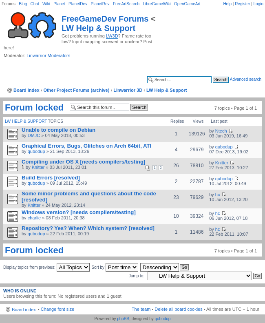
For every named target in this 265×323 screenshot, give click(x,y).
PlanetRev (100, 4)
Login (258, 4)
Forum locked (34, 107)
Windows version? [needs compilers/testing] (79, 212)
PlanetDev (77, 4)
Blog (23, 4)
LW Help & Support (98, 28)
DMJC (34, 135)
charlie (34, 217)
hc (217, 194)
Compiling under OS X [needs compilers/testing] (83, 162)
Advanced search (245, 79)
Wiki (46, 4)
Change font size (58, 309)
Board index (26, 90)
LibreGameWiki (156, 4)
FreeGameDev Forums (105, 18)
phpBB (123, 318)
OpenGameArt (187, 4)
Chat (35, 4)
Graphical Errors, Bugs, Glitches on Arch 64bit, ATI (86, 146)
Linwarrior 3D (127, 90)
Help (227, 4)
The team (141, 309)
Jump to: (136, 276)
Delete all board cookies (178, 309)
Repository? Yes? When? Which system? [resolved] (88, 228)
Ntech (221, 130)
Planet (59, 4)
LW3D (112, 35)
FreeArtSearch (126, 4)
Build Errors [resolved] (51, 178)
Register (242, 4)
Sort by (114, 267)
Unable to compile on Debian (58, 130)
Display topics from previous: (46, 267)
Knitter (38, 167)
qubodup (36, 151)
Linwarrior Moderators (48, 55)
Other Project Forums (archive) (76, 90)
